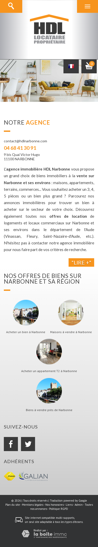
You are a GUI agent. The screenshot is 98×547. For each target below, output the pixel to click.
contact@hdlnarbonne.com (25, 141)
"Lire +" (81, 262)
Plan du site (12, 504)
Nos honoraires (54, 504)
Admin (79, 504)
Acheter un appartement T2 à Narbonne (49, 371)
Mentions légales (32, 504)
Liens (69, 504)
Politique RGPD (58, 509)
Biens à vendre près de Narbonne (49, 410)
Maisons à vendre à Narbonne (71, 332)
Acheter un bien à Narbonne (25, 332)
